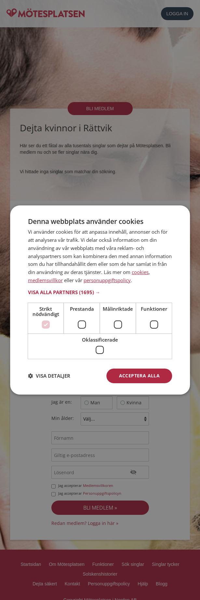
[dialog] (100, 300)
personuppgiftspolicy (107, 280)
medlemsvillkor (45, 280)
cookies (140, 272)
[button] (100, 292)
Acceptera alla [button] (139, 375)
